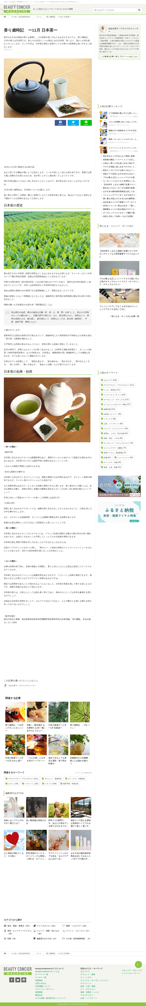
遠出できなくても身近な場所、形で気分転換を (57, 761)
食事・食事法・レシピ (89, 992)
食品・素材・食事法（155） (19, 926)
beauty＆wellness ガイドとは (47, 971)
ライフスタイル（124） (46, 926)
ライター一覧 (40, 977)
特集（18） (12, 939)
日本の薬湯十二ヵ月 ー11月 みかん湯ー (15, 759)
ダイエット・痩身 (87, 974)
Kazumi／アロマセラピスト (119, 125)
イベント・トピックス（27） (78, 931)
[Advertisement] (25, 145)
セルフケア (108, 380)
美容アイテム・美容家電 (113, 453)
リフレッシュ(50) (31, 784)
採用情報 (39, 992)
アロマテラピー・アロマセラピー (116, 385)
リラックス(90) (50, 784)
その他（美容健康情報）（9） (78, 939)
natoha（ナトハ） (111, 414)
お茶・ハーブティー (111, 424)
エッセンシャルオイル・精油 (115, 404)
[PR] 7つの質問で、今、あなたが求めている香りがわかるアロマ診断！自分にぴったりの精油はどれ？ (58, 823)
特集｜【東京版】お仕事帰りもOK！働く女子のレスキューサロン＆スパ (36, 728)
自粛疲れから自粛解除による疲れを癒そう (79, 761)
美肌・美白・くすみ (111, 438)
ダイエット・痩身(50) (53, 779)
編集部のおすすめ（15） (47, 939)
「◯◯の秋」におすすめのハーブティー (36, 759)
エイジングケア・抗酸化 (113, 448)
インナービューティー (112, 395)
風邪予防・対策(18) (70, 784)
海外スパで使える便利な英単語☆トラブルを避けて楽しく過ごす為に (81, 823)
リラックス (108, 419)
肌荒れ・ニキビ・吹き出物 (114, 433)
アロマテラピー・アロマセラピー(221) (23, 779)
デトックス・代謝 (110, 462)
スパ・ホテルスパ (87, 989)
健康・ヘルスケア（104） (77, 926)
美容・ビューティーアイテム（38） (19, 932)
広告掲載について (42, 986)
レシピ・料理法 (110, 390)
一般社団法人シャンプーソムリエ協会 (123, 116)
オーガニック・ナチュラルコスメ (116, 443)
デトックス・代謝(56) (76, 779)
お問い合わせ (40, 983)
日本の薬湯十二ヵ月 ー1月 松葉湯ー (58, 726)
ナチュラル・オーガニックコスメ (94, 980)
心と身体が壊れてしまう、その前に (14, 854)
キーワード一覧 (41, 974)
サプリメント (86, 983)
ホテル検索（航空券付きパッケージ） (51, 998)
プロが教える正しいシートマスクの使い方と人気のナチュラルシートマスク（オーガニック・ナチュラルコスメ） (119, 281)
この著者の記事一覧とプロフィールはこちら (119, 56)
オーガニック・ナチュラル (114, 400)
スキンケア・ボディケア (132, 970)
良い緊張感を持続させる (36, 821)
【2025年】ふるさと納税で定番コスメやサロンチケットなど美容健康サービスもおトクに (119, 254)
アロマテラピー (86, 995)
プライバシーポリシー (44, 989)
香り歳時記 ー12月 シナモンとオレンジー (14, 728)
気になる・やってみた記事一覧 (125, 316)
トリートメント (123, 458)
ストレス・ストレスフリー (114, 429)
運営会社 (39, 995)
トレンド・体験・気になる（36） (48, 932)
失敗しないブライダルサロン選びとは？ (14, 821)
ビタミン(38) (13, 784)
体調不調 (107, 409)
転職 (105, 458)
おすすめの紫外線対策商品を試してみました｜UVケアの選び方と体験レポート (81, 856)
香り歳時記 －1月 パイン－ (80, 726)
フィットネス (86, 977)
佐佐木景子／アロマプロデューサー (122, 134)
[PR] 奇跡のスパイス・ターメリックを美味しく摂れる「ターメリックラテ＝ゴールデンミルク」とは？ (36, 856)
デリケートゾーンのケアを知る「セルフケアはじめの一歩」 (58, 856)
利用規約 (39, 980)
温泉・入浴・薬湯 (110, 467)
